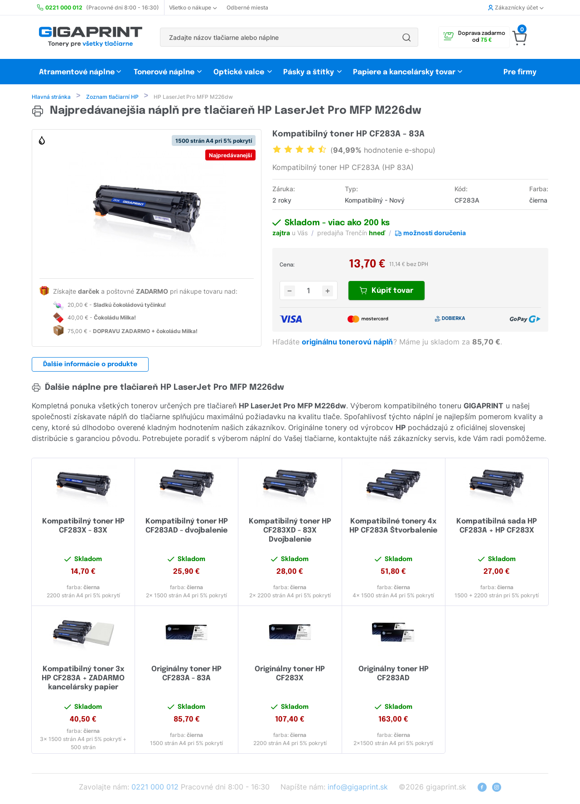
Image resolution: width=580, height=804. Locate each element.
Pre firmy (519, 72)
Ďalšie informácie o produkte (90, 365)
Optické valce (238, 72)
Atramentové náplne (77, 72)
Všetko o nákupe (193, 7)
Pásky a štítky (308, 72)
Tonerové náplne (164, 72)
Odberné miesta (247, 7)
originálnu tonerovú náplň (348, 342)
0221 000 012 (155, 787)
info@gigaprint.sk (358, 787)
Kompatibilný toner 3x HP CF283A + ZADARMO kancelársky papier (83, 679)
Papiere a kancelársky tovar (405, 72)
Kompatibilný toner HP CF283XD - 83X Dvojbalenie (290, 531)
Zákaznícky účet (515, 7)
